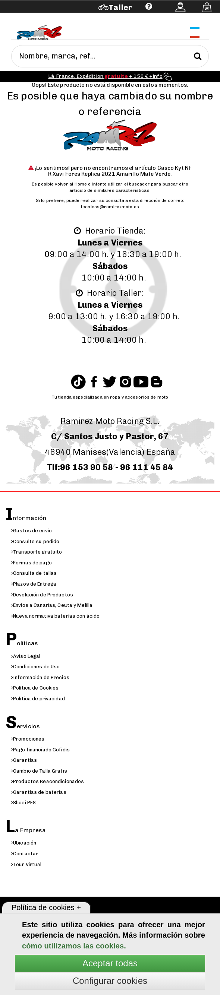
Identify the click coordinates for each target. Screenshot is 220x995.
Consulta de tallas (34, 573)
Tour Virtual (26, 864)
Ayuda (45, 17)
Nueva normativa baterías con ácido (55, 616)
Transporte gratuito (36, 552)
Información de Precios (40, 677)
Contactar (24, 853)
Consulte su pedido (35, 541)
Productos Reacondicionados (47, 781)
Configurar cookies (110, 981)
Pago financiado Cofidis (40, 749)
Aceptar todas (110, 963)
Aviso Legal (25, 656)
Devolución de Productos (42, 595)
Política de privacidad (38, 698)
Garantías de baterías (38, 792)
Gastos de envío (31, 530)
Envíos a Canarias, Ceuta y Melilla (51, 605)
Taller (120, 7)
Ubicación (23, 843)
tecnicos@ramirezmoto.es (110, 206)
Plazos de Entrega (33, 584)
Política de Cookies (35, 688)
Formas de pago (31, 562)
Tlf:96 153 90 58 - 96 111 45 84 (110, 467)
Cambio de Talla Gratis (39, 771)
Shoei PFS (23, 802)
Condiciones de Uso (35, 666)
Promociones (27, 739)
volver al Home (71, 184)
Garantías (24, 760)
